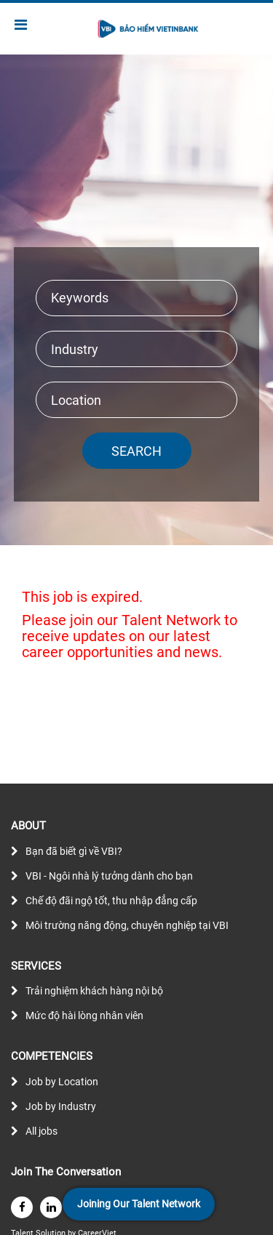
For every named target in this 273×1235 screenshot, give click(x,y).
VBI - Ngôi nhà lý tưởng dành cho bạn (109, 876)
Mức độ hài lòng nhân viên (84, 1015)
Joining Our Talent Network (138, 1204)
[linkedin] (51, 1207)
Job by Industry (60, 1106)
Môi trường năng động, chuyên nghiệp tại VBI (127, 925)
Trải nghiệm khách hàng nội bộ (94, 991)
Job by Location (61, 1081)
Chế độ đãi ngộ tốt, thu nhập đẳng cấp (111, 900)
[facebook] (22, 1207)
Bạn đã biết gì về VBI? (73, 851)
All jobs (41, 1131)
